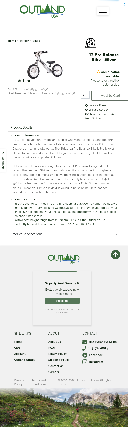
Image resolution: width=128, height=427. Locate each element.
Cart (17, 347)
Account (20, 353)
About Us (54, 341)
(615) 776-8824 (95, 348)
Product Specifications (27, 234)
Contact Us (56, 365)
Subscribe (62, 300)
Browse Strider (96, 109)
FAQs (51, 347)
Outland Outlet (24, 359)
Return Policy (57, 353)
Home (12, 40)
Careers (53, 372)
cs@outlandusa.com (99, 341)
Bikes (36, 40)
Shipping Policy (59, 359)
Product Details (22, 127)
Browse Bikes (95, 105)
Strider (24, 40)
